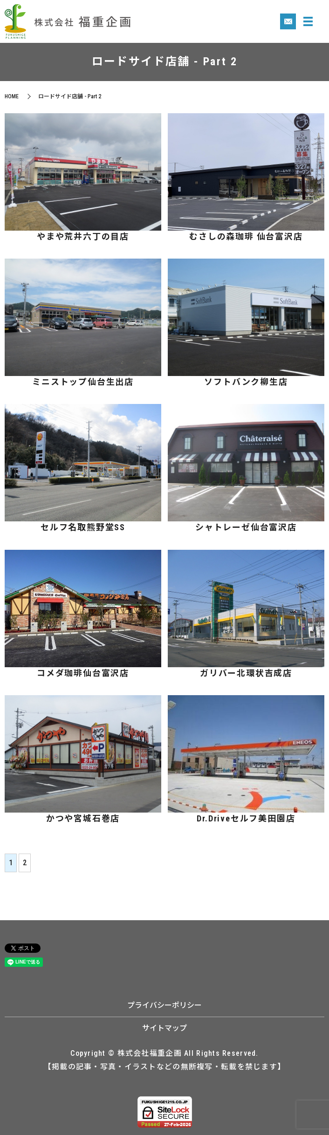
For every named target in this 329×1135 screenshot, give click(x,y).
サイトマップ (164, 1028)
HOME (12, 96)
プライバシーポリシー (164, 1005)
